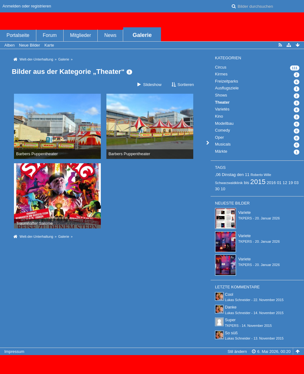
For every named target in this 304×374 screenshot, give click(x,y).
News (110, 35)
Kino (219, 116)
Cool (229, 294)
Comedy (222, 130)
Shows (221, 95)
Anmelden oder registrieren (26, 6)
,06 (218, 174)
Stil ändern (237, 351)
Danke (231, 307)
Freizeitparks (226, 81)
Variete (244, 212)
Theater (222, 102)
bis (246, 182)
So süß (231, 333)
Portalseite (18, 35)
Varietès (222, 109)
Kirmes (221, 74)
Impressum (14, 351)
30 (217, 189)
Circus (220, 67)
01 (279, 182)
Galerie (142, 35)
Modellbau (224, 123)
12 (285, 182)
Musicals (223, 144)
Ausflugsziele (227, 88)
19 (290, 182)
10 (223, 189)
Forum (50, 35)
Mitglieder (80, 35)
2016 (271, 182)
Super (230, 320)
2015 (258, 182)
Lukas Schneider (237, 300)
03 (296, 182)
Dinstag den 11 (235, 174)
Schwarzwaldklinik (229, 183)
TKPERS (245, 218)
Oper (219, 137)
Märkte (221, 151)
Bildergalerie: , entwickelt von (152, 366)
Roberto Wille (261, 175)
